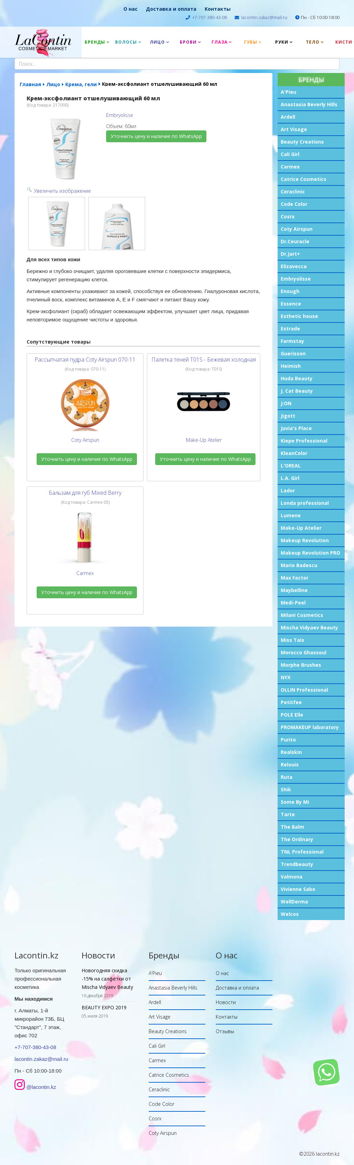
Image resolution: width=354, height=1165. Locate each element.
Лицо (157, 42)
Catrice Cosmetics (303, 179)
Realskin (291, 752)
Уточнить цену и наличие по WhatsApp (156, 136)
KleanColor (294, 453)
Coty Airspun (297, 229)
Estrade (290, 328)
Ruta (286, 777)
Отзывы (225, 1031)
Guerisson (293, 353)
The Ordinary (297, 839)
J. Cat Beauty (297, 391)
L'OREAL (291, 465)
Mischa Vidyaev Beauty (309, 627)
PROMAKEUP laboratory (310, 727)
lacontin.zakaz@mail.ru (264, 17)
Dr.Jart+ (290, 254)
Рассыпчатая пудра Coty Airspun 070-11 (85, 359)
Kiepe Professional (304, 440)
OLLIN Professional (304, 689)
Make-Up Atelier (301, 528)
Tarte (288, 814)
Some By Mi (295, 802)
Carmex (290, 166)
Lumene (291, 515)
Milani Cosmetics (302, 615)
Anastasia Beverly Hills (309, 104)
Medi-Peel (293, 602)
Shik (286, 789)
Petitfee (291, 702)
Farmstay (292, 341)
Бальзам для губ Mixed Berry (85, 493)
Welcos (290, 914)
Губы (250, 42)
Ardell (288, 116)
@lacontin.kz (41, 1087)
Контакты (218, 9)
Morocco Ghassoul (303, 652)
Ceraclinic (293, 191)
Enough (290, 291)
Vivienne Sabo (298, 889)
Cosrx (288, 216)
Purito (288, 739)
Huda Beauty (297, 378)
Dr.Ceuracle (295, 241)
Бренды (95, 42)
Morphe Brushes (301, 665)
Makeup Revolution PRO (310, 552)
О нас (130, 9)
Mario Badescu (299, 565)
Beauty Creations (302, 141)
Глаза (219, 42)
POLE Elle (292, 714)
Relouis (290, 764)
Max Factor (294, 577)
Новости (226, 1002)
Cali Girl (290, 154)
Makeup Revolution (305, 540)
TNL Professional (302, 851)
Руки (281, 42)
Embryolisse (296, 278)
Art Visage (294, 129)
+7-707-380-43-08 (209, 17)
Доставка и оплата (171, 9)
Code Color (294, 204)
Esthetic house (299, 316)
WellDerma (294, 901)
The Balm (292, 826)
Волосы (126, 42)
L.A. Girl (290, 478)
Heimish (291, 366)
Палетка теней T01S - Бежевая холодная (203, 359)
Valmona (291, 876)
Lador (288, 490)
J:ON (286, 403)
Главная (30, 84)
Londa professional (305, 503)
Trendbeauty (297, 864)
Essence (291, 303)
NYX (285, 677)
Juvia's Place (296, 428)
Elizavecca (294, 266)
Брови (188, 42)
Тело (312, 42)
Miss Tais (292, 640)
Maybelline (294, 590)
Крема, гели (81, 84)
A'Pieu (288, 92)
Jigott (288, 415)
